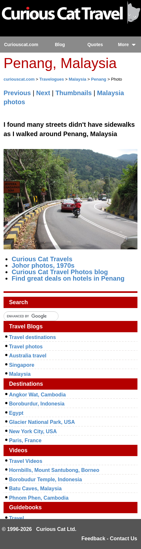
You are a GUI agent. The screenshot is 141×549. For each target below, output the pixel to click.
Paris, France (25, 440)
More (127, 44)
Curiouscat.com (21, 44)
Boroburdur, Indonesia (37, 403)
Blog (60, 44)
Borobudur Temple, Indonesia (45, 479)
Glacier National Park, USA (42, 422)
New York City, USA (33, 431)
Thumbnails (73, 92)
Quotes (95, 44)
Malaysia (77, 79)
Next (43, 92)
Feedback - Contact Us (109, 538)
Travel (16, 518)
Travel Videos (25, 461)
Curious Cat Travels (42, 259)
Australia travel (28, 355)
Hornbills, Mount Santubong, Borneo (54, 470)
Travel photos (26, 346)
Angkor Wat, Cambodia (37, 394)
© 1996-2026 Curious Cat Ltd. (39, 529)
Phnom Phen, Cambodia (39, 498)
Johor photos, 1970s (43, 265)
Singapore (21, 365)
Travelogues (51, 79)
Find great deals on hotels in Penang (68, 278)
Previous (17, 92)
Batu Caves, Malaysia (35, 488)
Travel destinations (32, 337)
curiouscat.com (19, 79)
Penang (98, 79)
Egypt (16, 413)
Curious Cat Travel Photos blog (60, 271)
